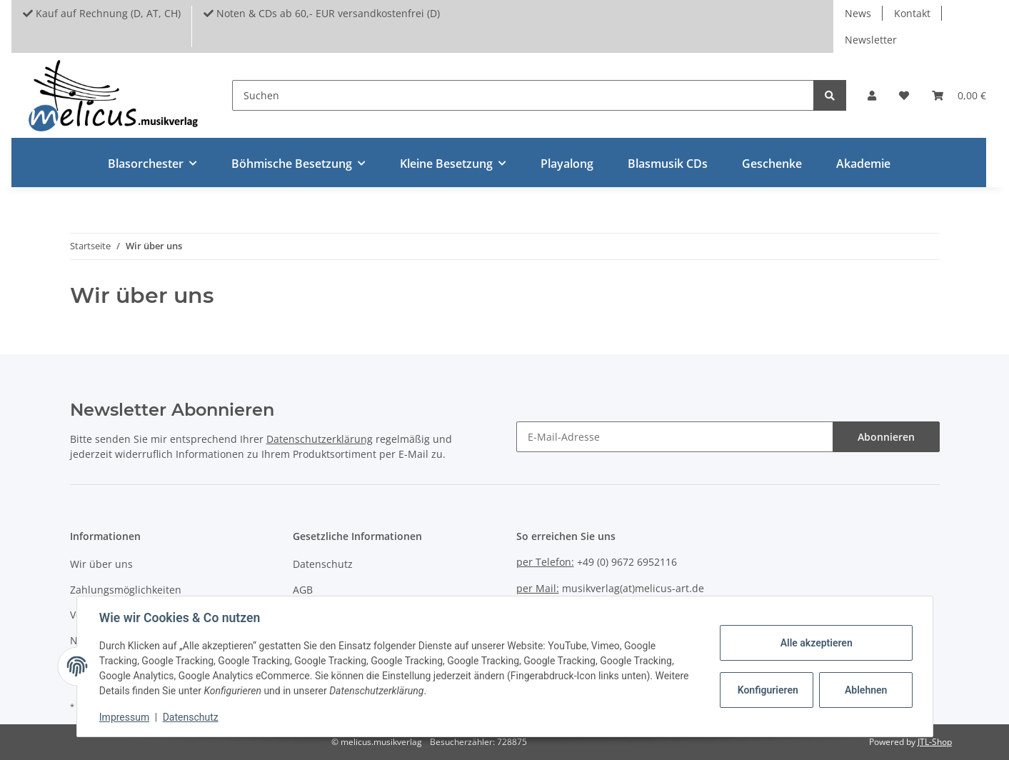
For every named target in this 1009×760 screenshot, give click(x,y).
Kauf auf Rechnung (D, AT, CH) (102, 13)
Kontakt (912, 13)
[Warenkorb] (959, 95)
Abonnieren (886, 437)
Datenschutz (323, 564)
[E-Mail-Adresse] (674, 436)
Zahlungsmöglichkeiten (125, 589)
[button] (872, 95)
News (858, 13)
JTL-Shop (935, 742)
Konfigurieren (768, 690)
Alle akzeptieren (816, 643)
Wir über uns (101, 564)
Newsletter (871, 39)
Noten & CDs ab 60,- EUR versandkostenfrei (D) (322, 13)
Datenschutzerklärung (319, 439)
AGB (303, 589)
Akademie (863, 163)
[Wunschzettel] (904, 95)
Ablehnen (865, 690)
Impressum (125, 717)
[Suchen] (523, 95)
